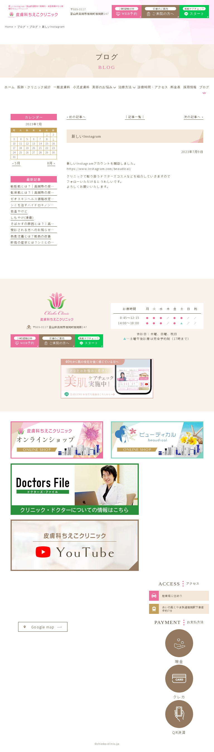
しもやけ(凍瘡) (22, 217)
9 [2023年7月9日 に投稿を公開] (53, 139)
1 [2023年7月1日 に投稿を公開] (47, 134)
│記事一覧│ (135, 117)
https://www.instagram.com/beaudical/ (99, 169)
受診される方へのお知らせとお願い (37, 230)
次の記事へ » (193, 117)
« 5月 (16, 163)
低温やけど (19, 211)
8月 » (51, 163)
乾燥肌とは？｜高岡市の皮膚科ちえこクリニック (47, 192)
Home (9, 26)
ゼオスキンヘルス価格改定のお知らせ (39, 199)
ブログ (34, 26)
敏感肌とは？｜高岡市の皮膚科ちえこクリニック (47, 186)
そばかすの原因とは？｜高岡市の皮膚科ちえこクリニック (54, 224)
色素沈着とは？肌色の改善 (31, 236)
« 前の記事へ (76, 117)
